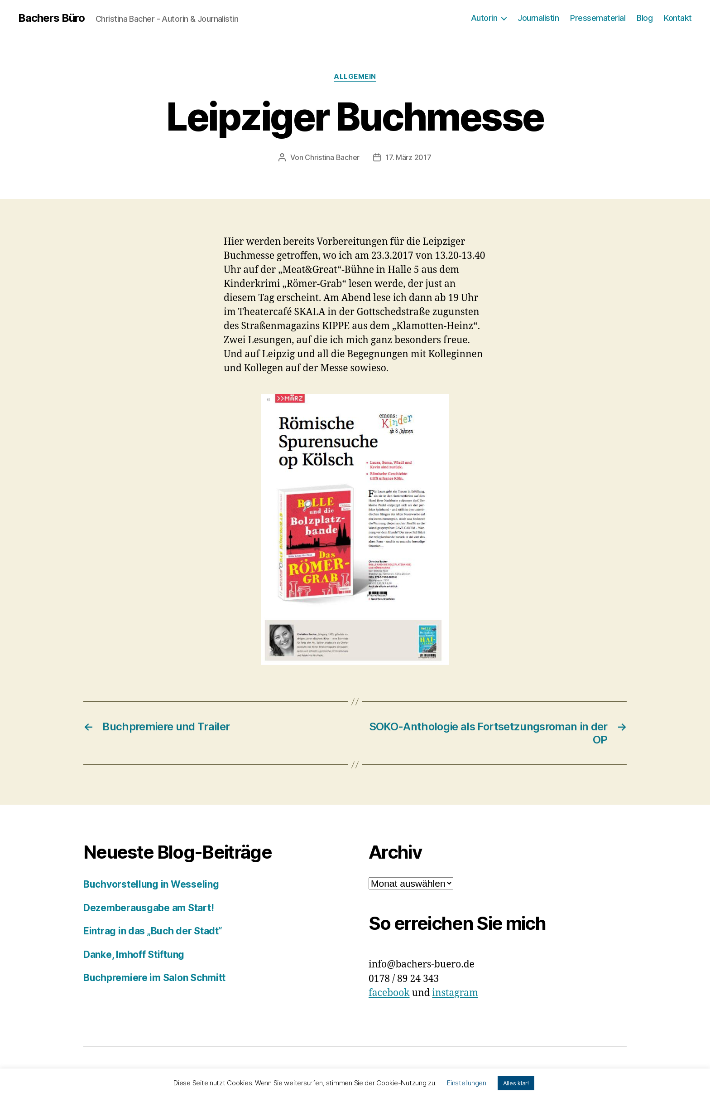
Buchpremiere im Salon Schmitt (154, 977)
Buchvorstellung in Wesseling (151, 884)
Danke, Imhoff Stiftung (133, 954)
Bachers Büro (51, 18)
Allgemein (355, 77)
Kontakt (678, 18)
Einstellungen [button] (466, 1083)
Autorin (484, 18)
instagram (455, 993)
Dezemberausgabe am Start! (148, 907)
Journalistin (538, 18)
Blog (644, 18)
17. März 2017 (408, 157)
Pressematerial (597, 18)
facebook (389, 993)
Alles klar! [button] (516, 1083)
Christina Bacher (332, 157)
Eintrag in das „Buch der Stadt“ (152, 931)
